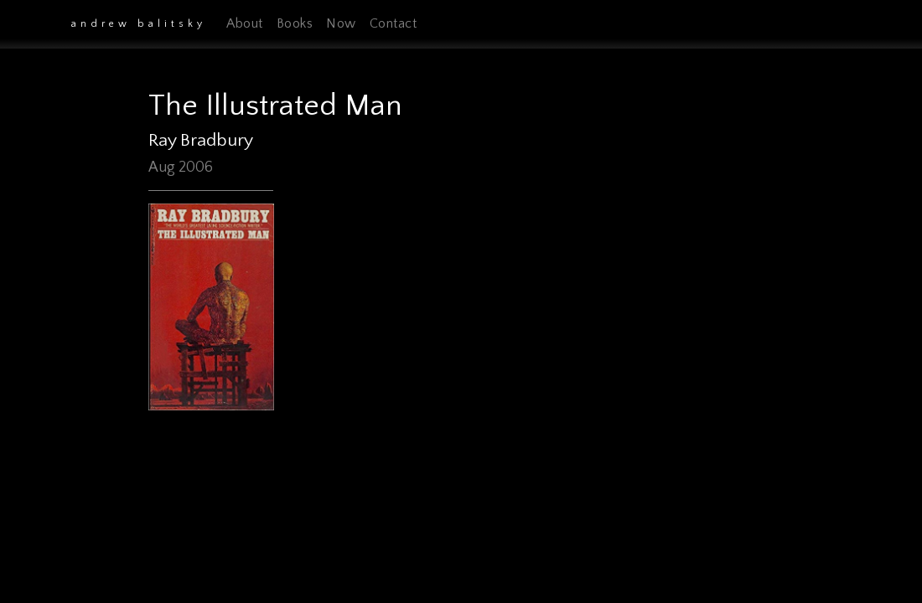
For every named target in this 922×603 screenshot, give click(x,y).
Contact (393, 23)
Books (295, 23)
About (244, 23)
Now (341, 23)
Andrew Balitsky (138, 23)
